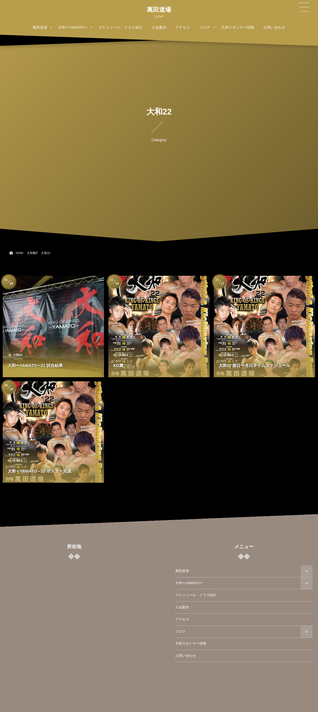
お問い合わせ (185, 656)
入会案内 (182, 607)
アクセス (182, 619)
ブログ (180, 631)
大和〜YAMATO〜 (189, 583)
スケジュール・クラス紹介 (196, 595)
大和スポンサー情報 (190, 643)
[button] (303, 7)
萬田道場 (159, 10)
